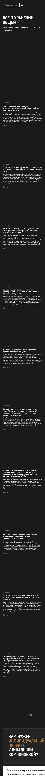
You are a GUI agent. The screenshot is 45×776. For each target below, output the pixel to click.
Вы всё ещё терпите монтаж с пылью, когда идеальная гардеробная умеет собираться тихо (22, 169)
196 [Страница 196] (28, 715)
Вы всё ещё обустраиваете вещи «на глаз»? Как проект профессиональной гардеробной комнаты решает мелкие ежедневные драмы (20, 412)
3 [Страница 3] (20, 715)
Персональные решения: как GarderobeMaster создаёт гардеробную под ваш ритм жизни (21, 108)
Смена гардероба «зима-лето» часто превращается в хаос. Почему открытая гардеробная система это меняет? (21, 658)
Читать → (6, 126)
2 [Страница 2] (17, 715)
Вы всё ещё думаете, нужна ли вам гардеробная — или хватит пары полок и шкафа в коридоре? (21, 292)
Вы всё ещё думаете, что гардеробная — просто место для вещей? (21, 351)
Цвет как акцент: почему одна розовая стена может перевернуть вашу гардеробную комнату (20, 536)
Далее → (31, 715)
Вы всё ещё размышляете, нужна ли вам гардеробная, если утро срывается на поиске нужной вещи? (21, 230)
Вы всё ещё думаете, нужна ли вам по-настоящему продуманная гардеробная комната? (21, 597)
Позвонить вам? (11, 5)
